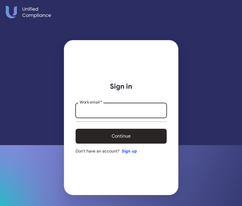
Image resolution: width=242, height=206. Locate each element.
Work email (91, 102)
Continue (121, 136)
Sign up (129, 151)
